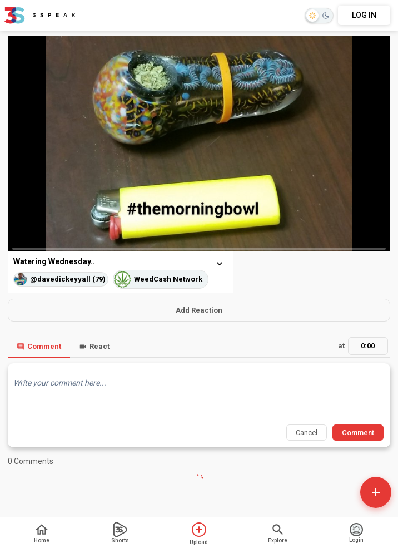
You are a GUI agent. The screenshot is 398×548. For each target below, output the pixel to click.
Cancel (306, 432)
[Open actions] (375, 492)
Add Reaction (199, 310)
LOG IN (364, 15)
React (94, 346)
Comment (39, 346)
